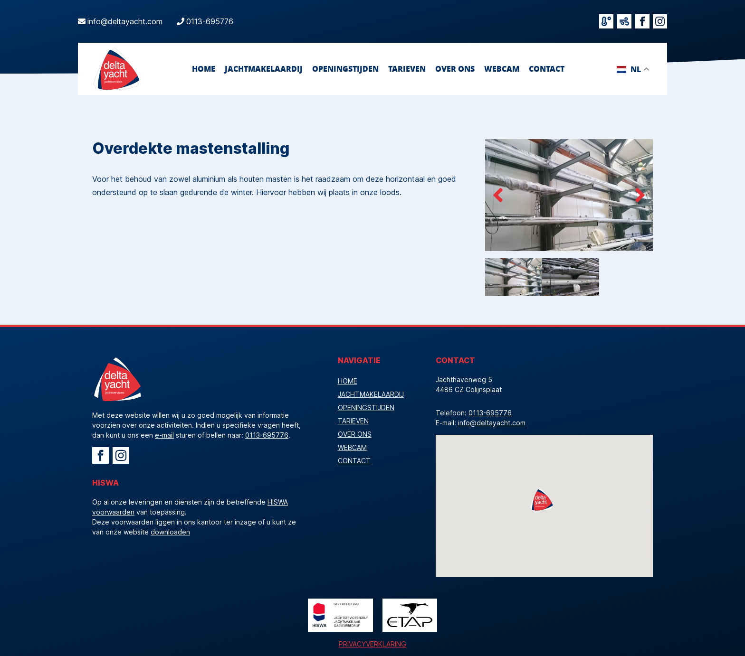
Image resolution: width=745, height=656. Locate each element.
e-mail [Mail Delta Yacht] (164, 435)
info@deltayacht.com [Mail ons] (124, 21)
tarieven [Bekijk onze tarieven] (407, 68)
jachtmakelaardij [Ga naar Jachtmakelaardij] (264, 68)
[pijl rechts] (640, 195)
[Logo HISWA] (340, 615)
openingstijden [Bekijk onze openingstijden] (345, 68)
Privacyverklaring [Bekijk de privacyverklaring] (372, 644)
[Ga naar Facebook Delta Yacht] (100, 455)
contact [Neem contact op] (546, 68)
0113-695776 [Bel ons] (209, 21)
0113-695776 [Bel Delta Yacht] (266, 435)
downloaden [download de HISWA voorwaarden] (170, 532)
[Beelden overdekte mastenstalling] (569, 195)
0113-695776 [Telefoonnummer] (490, 413)
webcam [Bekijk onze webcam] (501, 68)
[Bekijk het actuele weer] (606, 21)
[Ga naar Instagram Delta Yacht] (121, 455)
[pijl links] (498, 195)
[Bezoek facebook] (642, 21)
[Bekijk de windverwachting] (624, 21)
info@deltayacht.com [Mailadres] (491, 423)
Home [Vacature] (203, 68)
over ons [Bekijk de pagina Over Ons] (455, 68)
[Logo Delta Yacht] (116, 69)
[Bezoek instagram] (660, 21)
